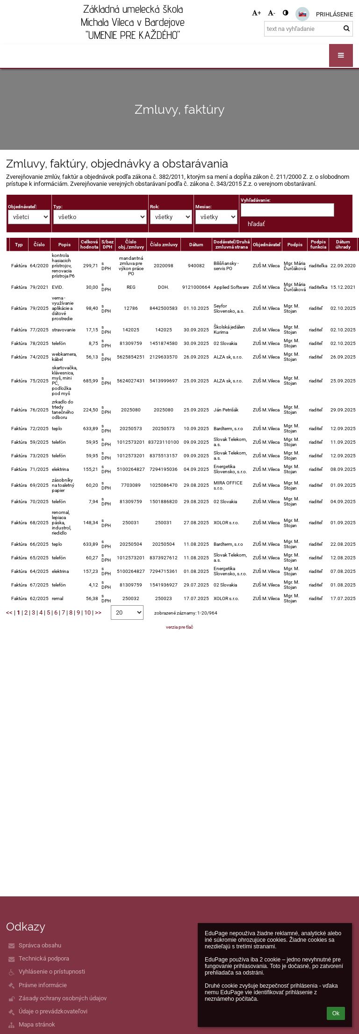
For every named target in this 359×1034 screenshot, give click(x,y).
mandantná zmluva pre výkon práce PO (131, 266)
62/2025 (39, 598)
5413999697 (164, 380)
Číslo (39, 244)
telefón (59, 343)
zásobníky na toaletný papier (63, 485)
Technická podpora (44, 958)
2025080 (131, 409)
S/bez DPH (107, 244)
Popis (64, 244)
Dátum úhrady (343, 244)
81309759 (131, 343)
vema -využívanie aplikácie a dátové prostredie (62, 308)
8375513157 (164, 455)
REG (131, 287)
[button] (302, 14)
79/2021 (39, 287)
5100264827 (131, 469)
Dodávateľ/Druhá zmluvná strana (232, 244)
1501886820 (164, 501)
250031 (130, 522)
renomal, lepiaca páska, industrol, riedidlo (61, 522)
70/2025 (39, 501)
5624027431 (131, 380)
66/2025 (39, 544)
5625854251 (131, 356)
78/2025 (39, 343)
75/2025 (39, 380)
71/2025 (39, 469)
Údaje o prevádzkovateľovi (53, 1011)
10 (87, 612)
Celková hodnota (89, 244)
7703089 (131, 485)
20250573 (131, 428)
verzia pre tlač (179, 627)
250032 (130, 598)
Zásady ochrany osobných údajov (63, 998)
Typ (19, 244)
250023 (163, 598)
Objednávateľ (266, 244)
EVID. (58, 287)
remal (57, 598)
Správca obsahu (40, 945)
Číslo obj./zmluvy (131, 244)
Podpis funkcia (318, 244)
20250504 (131, 544)
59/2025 (39, 442)
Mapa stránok (37, 1024)
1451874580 (164, 343)
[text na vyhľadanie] (308, 29)
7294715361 (164, 571)
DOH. (163, 287)
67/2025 (39, 584)
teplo (57, 428)
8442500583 (164, 308)
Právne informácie (43, 985)
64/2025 (39, 571)
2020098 (163, 265)
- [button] (271, 12)
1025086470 (164, 485)
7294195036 (164, 469)
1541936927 (164, 584)
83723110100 (163, 442)
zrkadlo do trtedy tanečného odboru (63, 409)
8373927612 (164, 557)
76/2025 (39, 409)
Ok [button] (335, 1013)
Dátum (196, 244)
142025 (130, 329)
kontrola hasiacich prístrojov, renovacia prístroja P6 (63, 266)
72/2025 (39, 428)
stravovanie (63, 329)
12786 (131, 308)
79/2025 (39, 308)
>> (98, 612)
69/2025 (39, 485)
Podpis (294, 244)
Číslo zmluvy (164, 244)
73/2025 (39, 455)
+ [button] (256, 12)
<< (9, 612)
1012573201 (131, 442)
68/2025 (39, 522)
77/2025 (39, 329)
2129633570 (164, 356)
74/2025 (39, 356)
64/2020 (39, 265)
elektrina (60, 469)
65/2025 (39, 557)
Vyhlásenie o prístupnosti (52, 971)
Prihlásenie (334, 14)
